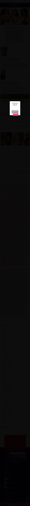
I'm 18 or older (16, 114)
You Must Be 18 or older (15, 112)
